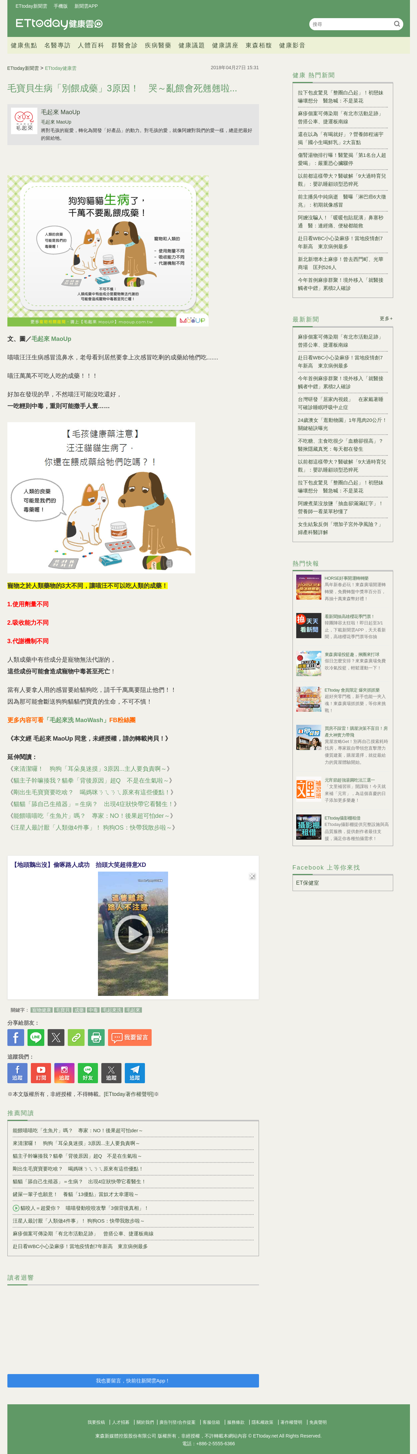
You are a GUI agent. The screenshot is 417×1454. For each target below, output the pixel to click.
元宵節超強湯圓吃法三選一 (350, 780)
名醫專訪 (57, 45)
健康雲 (59, 24)
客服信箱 (211, 1422)
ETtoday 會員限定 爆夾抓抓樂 (352, 690)
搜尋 (397, 23)
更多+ (386, 318)
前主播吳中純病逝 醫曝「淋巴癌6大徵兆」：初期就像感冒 (342, 201)
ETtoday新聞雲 (31, 6)
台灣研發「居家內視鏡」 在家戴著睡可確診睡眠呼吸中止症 (340, 403)
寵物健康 (41, 1010)
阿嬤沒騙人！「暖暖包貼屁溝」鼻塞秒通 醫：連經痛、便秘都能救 (340, 221)
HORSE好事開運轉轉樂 (347, 578)
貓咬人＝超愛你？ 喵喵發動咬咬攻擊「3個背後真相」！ (81, 1208)
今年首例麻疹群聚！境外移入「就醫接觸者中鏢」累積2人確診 (340, 284)
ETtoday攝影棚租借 (343, 818)
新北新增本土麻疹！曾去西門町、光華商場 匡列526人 (340, 263)
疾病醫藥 (158, 45)
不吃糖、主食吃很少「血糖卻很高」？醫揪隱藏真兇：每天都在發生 (340, 445)
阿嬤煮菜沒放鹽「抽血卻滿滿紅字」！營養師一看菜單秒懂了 (340, 507)
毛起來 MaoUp (60, 112)
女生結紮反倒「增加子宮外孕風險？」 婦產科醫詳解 (343, 528)
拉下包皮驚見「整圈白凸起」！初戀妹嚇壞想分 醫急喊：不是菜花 (340, 96)
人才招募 (120, 1422)
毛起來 (133, 1010)
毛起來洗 (112, 1010)
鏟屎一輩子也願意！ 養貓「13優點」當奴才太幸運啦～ (76, 1194)
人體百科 (91, 45)
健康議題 (191, 45)
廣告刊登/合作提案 (177, 1422)
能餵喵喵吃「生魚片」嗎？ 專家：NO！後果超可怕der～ (91, 815)
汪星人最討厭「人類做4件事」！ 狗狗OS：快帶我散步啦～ (92, 827)
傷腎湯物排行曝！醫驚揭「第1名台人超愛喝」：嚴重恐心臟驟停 (342, 159)
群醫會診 (124, 45)
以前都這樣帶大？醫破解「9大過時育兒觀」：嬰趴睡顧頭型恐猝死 (342, 180)
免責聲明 (318, 1422)
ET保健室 (307, 883)
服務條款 (236, 1422)
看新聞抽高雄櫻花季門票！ (350, 616)
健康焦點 (24, 45)
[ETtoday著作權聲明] (129, 1094)
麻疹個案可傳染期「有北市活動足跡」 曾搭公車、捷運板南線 (83, 1233)
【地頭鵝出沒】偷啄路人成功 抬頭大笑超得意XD (78, 865)
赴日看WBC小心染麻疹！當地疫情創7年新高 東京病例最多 (80, 1246)
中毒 (93, 1010)
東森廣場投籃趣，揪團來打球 (352, 654)
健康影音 (292, 45)
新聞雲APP (86, 6)
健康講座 (225, 45)
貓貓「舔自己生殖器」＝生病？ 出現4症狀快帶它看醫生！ (93, 804)
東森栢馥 (259, 45)
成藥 (79, 1010)
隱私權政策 (262, 1422)
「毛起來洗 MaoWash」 (76, 720)
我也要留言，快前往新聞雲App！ (133, 1380)
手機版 (61, 6)
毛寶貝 (63, 1010)
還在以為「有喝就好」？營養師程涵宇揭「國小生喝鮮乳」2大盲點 (340, 138)
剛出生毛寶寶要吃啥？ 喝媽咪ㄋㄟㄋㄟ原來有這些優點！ (91, 792)
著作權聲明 (291, 1422)
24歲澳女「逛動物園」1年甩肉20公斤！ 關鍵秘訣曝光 (343, 424)
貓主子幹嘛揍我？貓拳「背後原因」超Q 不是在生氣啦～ (91, 780)
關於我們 (145, 1422)
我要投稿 (96, 1422)
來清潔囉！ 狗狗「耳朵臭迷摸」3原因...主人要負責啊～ (90, 768)
